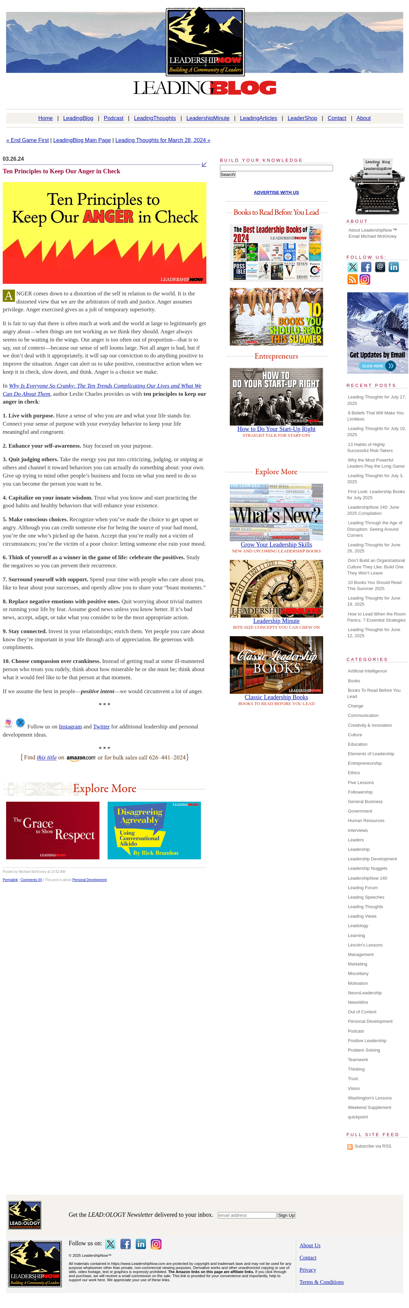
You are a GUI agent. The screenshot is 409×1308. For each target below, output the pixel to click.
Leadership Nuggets (367, 868)
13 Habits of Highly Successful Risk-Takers (370, 447)
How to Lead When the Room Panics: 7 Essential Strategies (376, 617)
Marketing (357, 964)
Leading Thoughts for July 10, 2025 (376, 431)
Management (361, 954)
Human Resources (366, 820)
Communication (363, 715)
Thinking (356, 1069)
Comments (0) (31, 880)
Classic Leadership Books (276, 697)
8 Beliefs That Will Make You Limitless (375, 416)
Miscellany (358, 973)
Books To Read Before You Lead (374, 693)
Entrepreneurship (365, 763)
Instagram (70, 726)
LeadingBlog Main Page (82, 140)
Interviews (358, 830)
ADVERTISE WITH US (276, 192)
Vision (354, 1088)
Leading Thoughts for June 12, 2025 (373, 632)
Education (358, 744)
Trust (353, 1078)
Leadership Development (372, 858)
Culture (355, 734)
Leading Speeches (366, 897)
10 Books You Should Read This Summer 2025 (374, 585)
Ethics (354, 772)
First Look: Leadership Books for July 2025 (376, 494)
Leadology (358, 925)
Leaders (356, 839)
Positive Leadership (367, 1040)
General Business (365, 801)
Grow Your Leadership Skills (276, 544)
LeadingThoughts (155, 118)
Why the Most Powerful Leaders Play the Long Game (376, 463)
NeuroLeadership (365, 992)
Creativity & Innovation (370, 725)
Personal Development (89, 880)
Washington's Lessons (370, 1097)
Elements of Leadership (371, 753)
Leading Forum (362, 887)
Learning (356, 935)
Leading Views (362, 916)
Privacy (308, 1270)
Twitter (101, 726)
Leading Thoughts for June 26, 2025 (373, 547)
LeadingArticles (258, 118)
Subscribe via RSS (373, 1146)
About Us (310, 1245)
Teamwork (358, 1059)
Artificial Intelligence (367, 670)
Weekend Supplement (369, 1107)
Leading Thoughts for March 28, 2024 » (162, 140)
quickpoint (358, 1116)
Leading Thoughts (365, 906)
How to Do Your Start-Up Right (276, 429)
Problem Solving (364, 1050)
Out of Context (362, 1011)
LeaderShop (302, 118)
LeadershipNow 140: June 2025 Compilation (373, 510)
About (364, 118)
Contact (337, 118)
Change (356, 705)
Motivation (358, 983)
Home (45, 118)
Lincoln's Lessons (365, 945)
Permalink (10, 880)
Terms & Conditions (322, 1282)
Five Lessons (361, 782)
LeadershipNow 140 (367, 878)
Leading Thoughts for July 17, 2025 (376, 400)
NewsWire (358, 1002)
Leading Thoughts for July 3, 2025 (375, 478)
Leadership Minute (276, 621)
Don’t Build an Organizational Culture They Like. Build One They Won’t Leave (376, 566)
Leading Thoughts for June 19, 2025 (373, 601)
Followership (360, 792)
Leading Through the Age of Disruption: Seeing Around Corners (374, 529)
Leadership (359, 849)
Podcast (114, 118)
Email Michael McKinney (373, 236)
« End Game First (27, 140)
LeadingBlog (78, 118)
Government (360, 811)
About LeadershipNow (370, 230)
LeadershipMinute (207, 118)
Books (354, 680)
